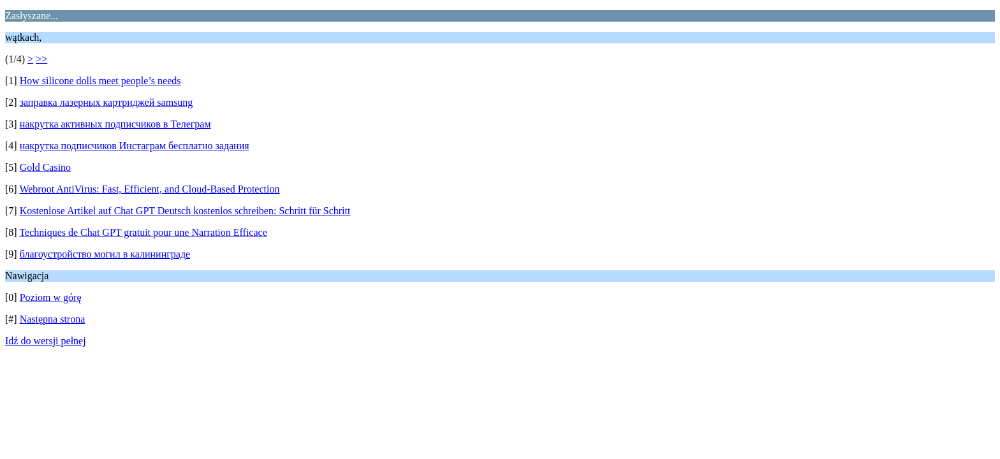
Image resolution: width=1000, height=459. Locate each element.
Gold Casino (45, 167)
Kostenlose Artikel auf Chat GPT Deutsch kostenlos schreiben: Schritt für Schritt (185, 210)
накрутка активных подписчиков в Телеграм (115, 124)
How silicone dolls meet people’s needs (100, 80)
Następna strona (52, 319)
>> (41, 59)
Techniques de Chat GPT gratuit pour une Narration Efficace (143, 232)
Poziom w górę (51, 297)
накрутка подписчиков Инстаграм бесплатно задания (134, 145)
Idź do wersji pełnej (45, 340)
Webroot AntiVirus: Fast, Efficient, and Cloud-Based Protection (149, 189)
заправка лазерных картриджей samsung (106, 102)
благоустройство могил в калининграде (105, 254)
